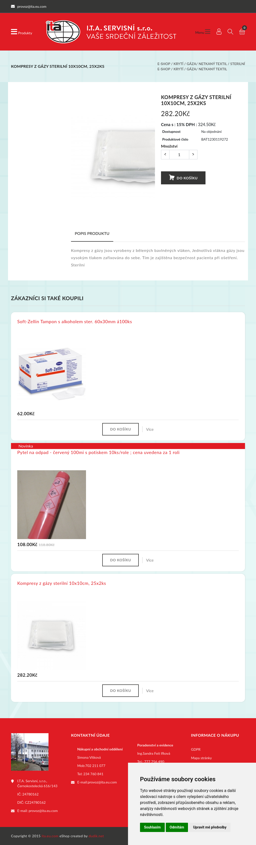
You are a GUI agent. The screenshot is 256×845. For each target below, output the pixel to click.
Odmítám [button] (177, 827)
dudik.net (96, 836)
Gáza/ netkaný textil (207, 64)
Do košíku (183, 178)
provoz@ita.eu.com (43, 810)
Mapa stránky (201, 758)
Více (150, 429)
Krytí (178, 64)
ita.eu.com (50, 836)
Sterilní (237, 64)
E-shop (164, 64)
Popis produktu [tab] (92, 233)
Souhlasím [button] (152, 827)
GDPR (195, 749)
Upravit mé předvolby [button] (209, 827)
